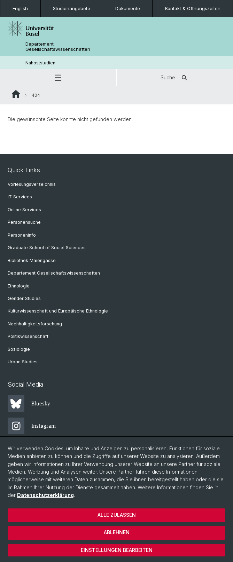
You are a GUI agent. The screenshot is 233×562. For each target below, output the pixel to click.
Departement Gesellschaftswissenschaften (57, 46)
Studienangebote (71, 8)
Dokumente (127, 8)
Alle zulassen (117, 515)
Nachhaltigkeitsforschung (35, 323)
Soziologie (19, 349)
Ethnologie (19, 285)
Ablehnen (117, 532)
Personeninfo (22, 235)
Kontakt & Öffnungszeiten (192, 8)
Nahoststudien (40, 62)
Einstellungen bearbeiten (117, 550)
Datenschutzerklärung (45, 495)
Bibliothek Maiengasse (32, 260)
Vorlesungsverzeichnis (32, 184)
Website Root (16, 94)
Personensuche (24, 222)
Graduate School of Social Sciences (47, 247)
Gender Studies (24, 298)
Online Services (24, 209)
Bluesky (29, 403)
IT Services (20, 196)
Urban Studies (23, 361)
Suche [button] (175, 77)
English (20, 8)
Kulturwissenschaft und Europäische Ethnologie (58, 311)
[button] (58, 77)
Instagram (32, 426)
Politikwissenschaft (28, 336)
